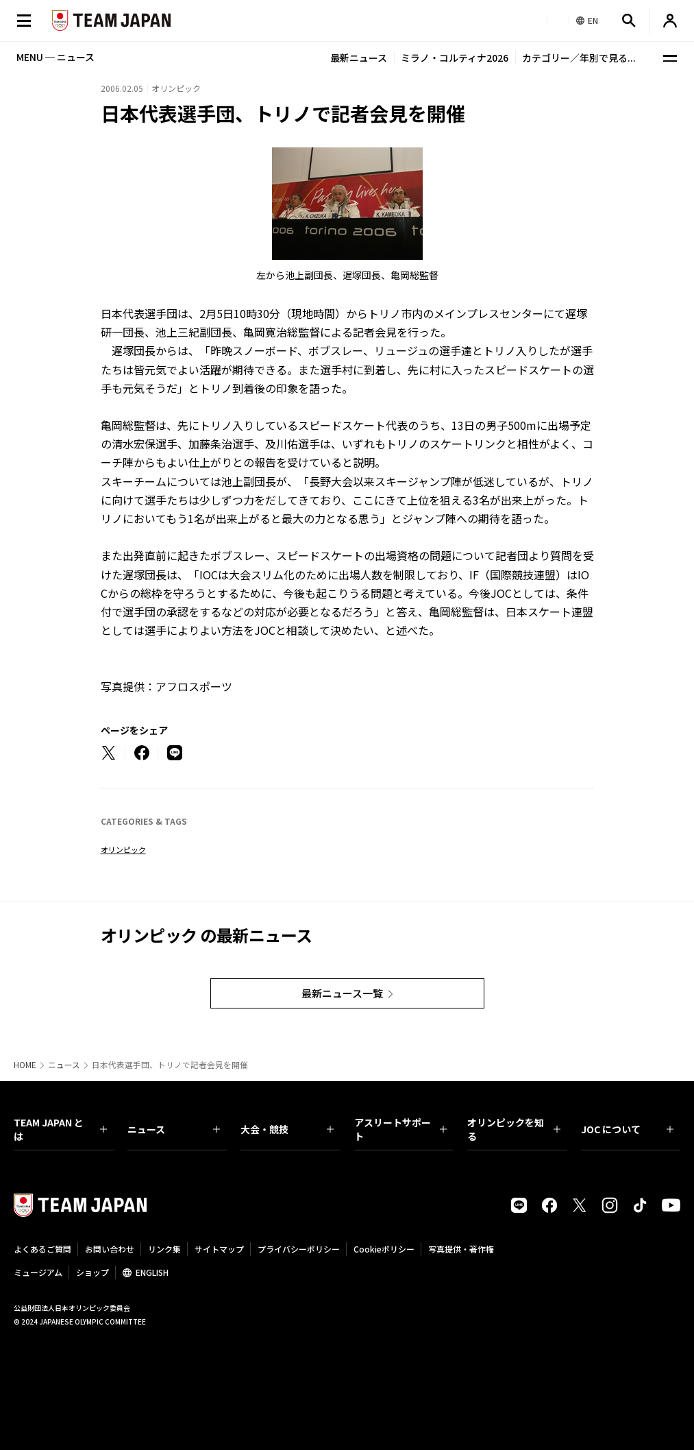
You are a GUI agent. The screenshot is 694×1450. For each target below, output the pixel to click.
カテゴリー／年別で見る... (579, 57)
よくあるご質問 (42, 1249)
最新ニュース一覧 (342, 993)
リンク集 (164, 1249)
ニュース (64, 1064)
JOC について (627, 1129)
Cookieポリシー (384, 1249)
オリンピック (123, 849)
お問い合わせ (109, 1249)
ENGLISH (152, 1272)
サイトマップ (219, 1249)
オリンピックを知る (513, 1129)
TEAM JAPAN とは (60, 1129)
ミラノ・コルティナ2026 (454, 57)
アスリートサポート (400, 1129)
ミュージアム (38, 1272)
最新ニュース (358, 57)
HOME (25, 1064)
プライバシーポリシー (299, 1249)
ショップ (92, 1272)
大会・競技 (287, 1129)
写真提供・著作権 (461, 1249)
